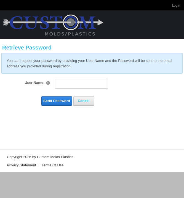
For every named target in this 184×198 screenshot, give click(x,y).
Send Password (56, 101)
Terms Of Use (52, 165)
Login (176, 5)
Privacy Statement (21, 165)
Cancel (84, 101)
